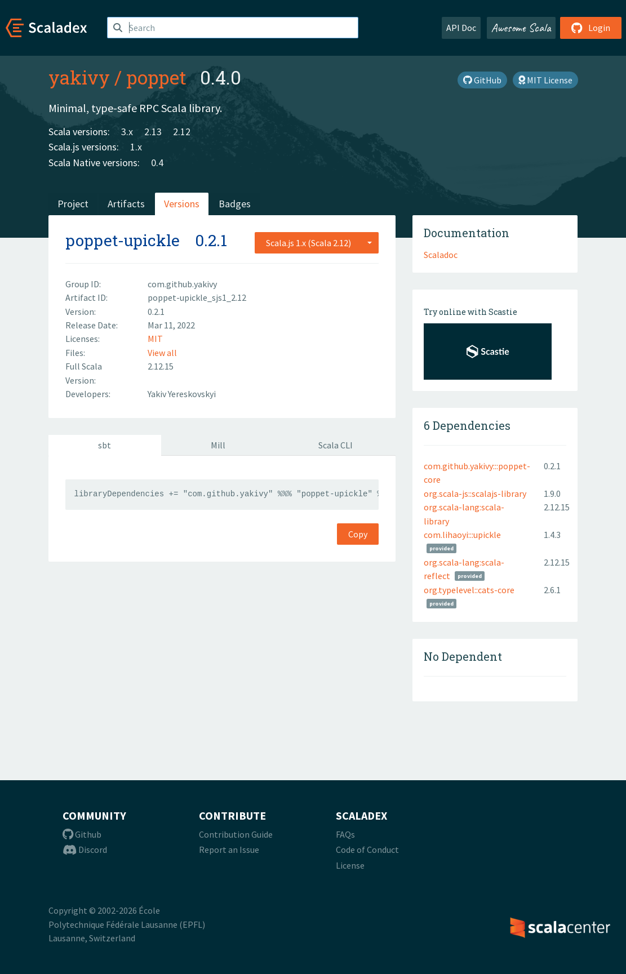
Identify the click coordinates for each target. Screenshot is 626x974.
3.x (127, 131)
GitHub (482, 80)
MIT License (545, 80)
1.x (136, 146)
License (350, 865)
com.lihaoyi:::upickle (462, 534)
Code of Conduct (367, 849)
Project (72, 203)
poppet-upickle (122, 240)
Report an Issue (229, 849)
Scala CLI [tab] (335, 445)
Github (82, 834)
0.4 (157, 162)
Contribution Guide (236, 834)
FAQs (345, 834)
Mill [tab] (218, 445)
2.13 (153, 131)
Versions (181, 203)
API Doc (461, 27)
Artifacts (126, 203)
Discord (85, 849)
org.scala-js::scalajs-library (475, 493)
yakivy (79, 77)
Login (590, 27)
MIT (155, 338)
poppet (156, 77)
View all (162, 352)
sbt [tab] (104, 445)
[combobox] (317, 242)
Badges (235, 203)
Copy (357, 534)
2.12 (181, 131)
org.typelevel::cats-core (469, 589)
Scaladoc (441, 254)
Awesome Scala (521, 27)
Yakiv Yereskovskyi (182, 393)
